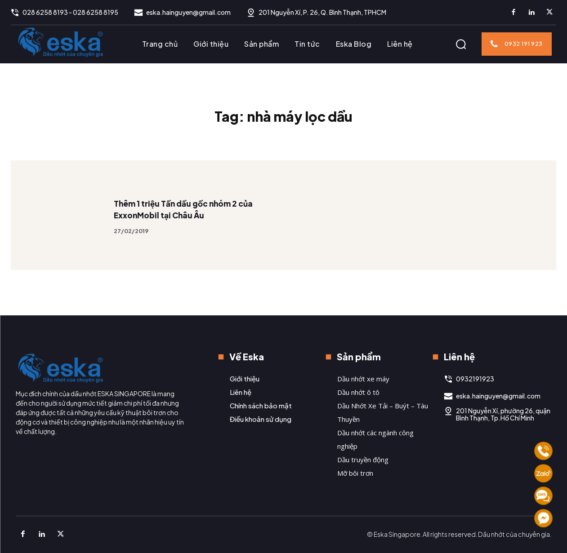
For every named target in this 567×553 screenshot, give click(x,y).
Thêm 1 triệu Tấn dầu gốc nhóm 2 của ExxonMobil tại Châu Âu (186, 223)
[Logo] (61, 41)
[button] (461, 44)
